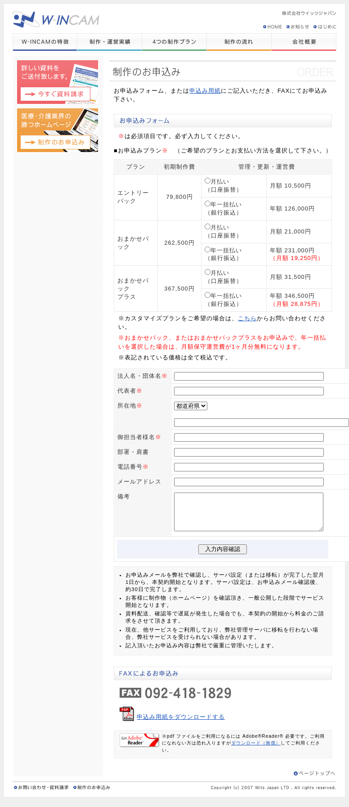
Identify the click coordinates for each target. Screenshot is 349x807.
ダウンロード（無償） (256, 749)
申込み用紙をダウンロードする (181, 723)
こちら (247, 318)
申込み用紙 (205, 90)
